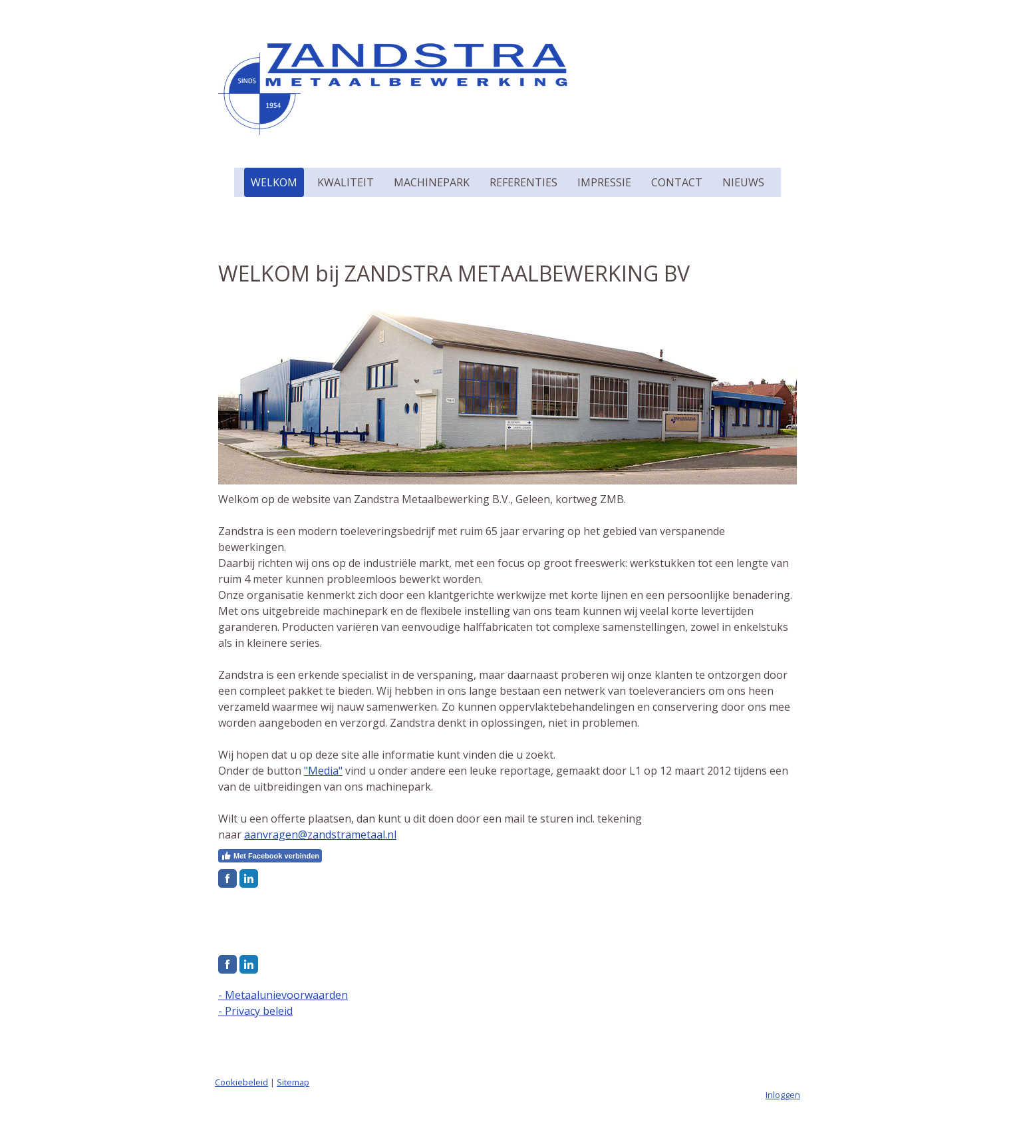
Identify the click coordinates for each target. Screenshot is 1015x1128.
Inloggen (783, 1095)
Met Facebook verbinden (270, 855)
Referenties (523, 182)
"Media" (323, 770)
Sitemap (293, 1082)
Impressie (604, 182)
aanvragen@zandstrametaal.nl (320, 834)
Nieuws (743, 182)
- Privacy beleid (255, 1011)
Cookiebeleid (241, 1082)
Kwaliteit (345, 182)
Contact (676, 182)
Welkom (274, 182)
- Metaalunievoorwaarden (283, 995)
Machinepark (432, 182)
